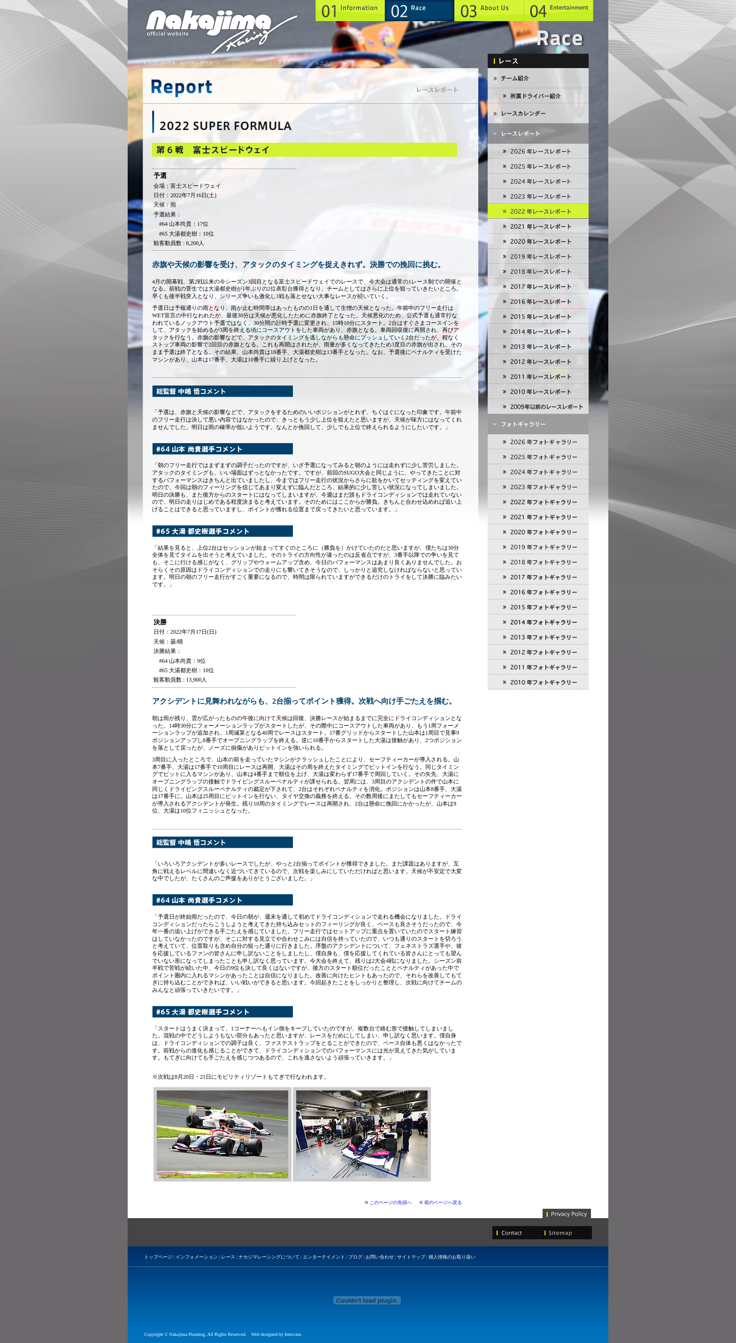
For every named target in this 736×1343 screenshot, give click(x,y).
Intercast (292, 1334)
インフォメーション (197, 1256)
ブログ (355, 1256)
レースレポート (197, 62)
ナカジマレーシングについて (268, 1256)
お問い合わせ (380, 1256)
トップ (150, 62)
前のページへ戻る (443, 1202)
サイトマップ (411, 1256)
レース (169, 62)
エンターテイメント (324, 1256)
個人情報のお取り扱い (452, 1256)
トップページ (158, 1256)
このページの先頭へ (390, 1202)
